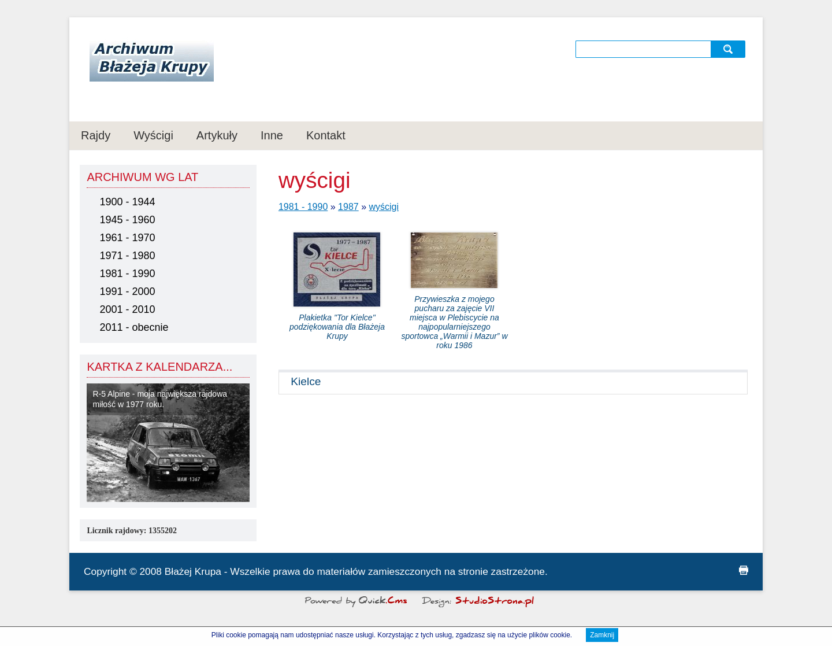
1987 (348, 207)
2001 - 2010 (127, 309)
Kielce (306, 381)
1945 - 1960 (127, 220)
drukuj (743, 570)
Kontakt (326, 135)
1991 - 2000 (127, 291)
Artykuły (216, 135)
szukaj (729, 49)
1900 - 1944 (127, 202)
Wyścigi (153, 135)
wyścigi (384, 207)
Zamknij (602, 636)
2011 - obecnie (133, 327)
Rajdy (95, 135)
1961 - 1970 (127, 237)
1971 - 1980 (127, 255)
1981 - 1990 (127, 273)
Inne (272, 135)
